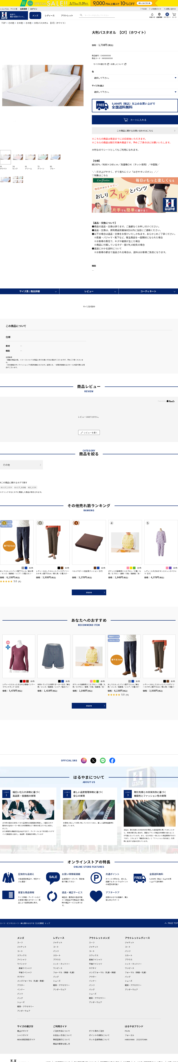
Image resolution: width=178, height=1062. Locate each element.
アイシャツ (21, 959)
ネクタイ (21, 976)
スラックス (22, 955)
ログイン (33, 9)
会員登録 (23, 9)
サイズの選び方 (99, 64)
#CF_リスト (32, 487)
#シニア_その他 (20, 487)
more (89, 592)
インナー (21, 989)
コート (20, 951)
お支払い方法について (62, 1035)
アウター (21, 985)
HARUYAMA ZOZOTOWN (136, 1039)
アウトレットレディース (137, 938)
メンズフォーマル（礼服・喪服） (31, 980)
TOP (3, 22)
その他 (11, 22)
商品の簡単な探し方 (61, 1043)
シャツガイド (22, 1035)
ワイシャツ (22, 963)
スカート (57, 955)
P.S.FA (127, 1031)
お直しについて (117, 64)
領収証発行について (61, 1039)
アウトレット (67, 15)
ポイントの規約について (99, 1035)
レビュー (89, 291)
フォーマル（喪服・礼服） (64, 972)
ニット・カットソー (61, 963)
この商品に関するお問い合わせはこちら (135, 130)
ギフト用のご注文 (96, 1031)
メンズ (35, 15)
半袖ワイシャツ (25, 972)
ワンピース (57, 968)
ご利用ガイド (156, 9)
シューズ (21, 1002)
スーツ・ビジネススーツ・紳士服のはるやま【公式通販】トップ (25, 923)
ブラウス (57, 959)
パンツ (20, 993)
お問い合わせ (171, 9)
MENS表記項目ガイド (26, 1039)
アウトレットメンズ (99, 938)
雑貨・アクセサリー (25, 1006)
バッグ (20, 998)
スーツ (20, 942)
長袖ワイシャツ (25, 968)
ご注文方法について (61, 1031)
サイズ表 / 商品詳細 (29, 291)
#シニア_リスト (6, 487)
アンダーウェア (23, 1010)
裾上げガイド (22, 1031)
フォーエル (129, 1035)
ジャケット (21, 946)
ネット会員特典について (99, 1039)
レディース (50, 15)
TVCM (144, 9)
